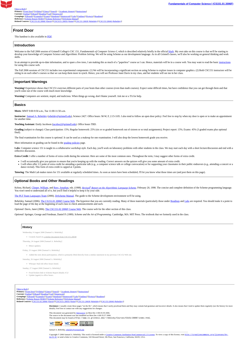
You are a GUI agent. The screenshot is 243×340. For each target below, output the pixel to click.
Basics (20, 105)
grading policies (72, 142)
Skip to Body (20, 9)
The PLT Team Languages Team (31, 196)
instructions (225, 62)
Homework (57, 14)
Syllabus (38, 11)
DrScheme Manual (70, 19)
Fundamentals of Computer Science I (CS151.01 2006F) (200, 3)
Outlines (81, 16)
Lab (49, 14)
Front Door (28, 11)
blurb (171, 51)
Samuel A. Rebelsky (37, 116)
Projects (89, 16)
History (27, 227)
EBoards (29, 16)
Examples (38, 16)
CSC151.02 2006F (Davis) (41, 21)
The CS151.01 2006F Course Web (58, 201)
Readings (98, 16)
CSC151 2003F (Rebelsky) (87, 21)
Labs (74, 16)
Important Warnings (31, 82)
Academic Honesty (67, 11)
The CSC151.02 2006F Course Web (63, 209)
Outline (26, 14)
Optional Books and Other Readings (44, 181)
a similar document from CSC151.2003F (60, 237)
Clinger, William (40, 187)
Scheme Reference (53, 19)
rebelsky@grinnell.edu (59, 116)
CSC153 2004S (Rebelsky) (110, 21)
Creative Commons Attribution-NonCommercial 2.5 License (130, 335)
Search (53, 11)
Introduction (25, 45)
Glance (46, 11)
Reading (42, 14)
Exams (47, 16)
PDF (49, 36)
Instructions (81, 11)
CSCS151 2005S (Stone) (64, 21)
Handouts (55, 16)
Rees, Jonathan (61, 187)
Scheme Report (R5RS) (34, 19)
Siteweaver (80, 313)
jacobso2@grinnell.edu (64, 124)
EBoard (34, 14)
